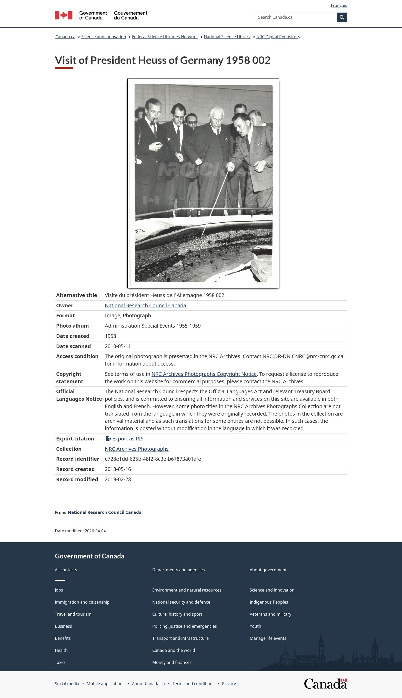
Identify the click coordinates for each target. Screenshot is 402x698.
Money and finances (172, 662)
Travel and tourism (73, 614)
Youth (255, 626)
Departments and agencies (178, 570)
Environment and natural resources (187, 590)
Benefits (63, 638)
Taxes (60, 662)
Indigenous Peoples (269, 602)
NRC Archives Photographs (137, 448)
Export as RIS (125, 438)
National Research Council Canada (145, 305)
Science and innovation (103, 37)
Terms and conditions (194, 683)
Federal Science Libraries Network (165, 37)
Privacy (229, 683)
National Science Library (227, 37)
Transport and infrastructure (180, 638)
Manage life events (268, 638)
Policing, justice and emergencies (184, 626)
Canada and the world (173, 650)
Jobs (59, 590)
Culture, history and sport (177, 614)
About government (268, 570)
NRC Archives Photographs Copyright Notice (204, 373)
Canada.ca (65, 37)
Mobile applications (106, 683)
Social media (67, 683)
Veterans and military (270, 614)
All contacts (66, 570)
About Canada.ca (148, 683)
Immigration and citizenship (82, 602)
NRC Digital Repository (278, 37)
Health (61, 650)
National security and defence (181, 602)
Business (63, 626)
